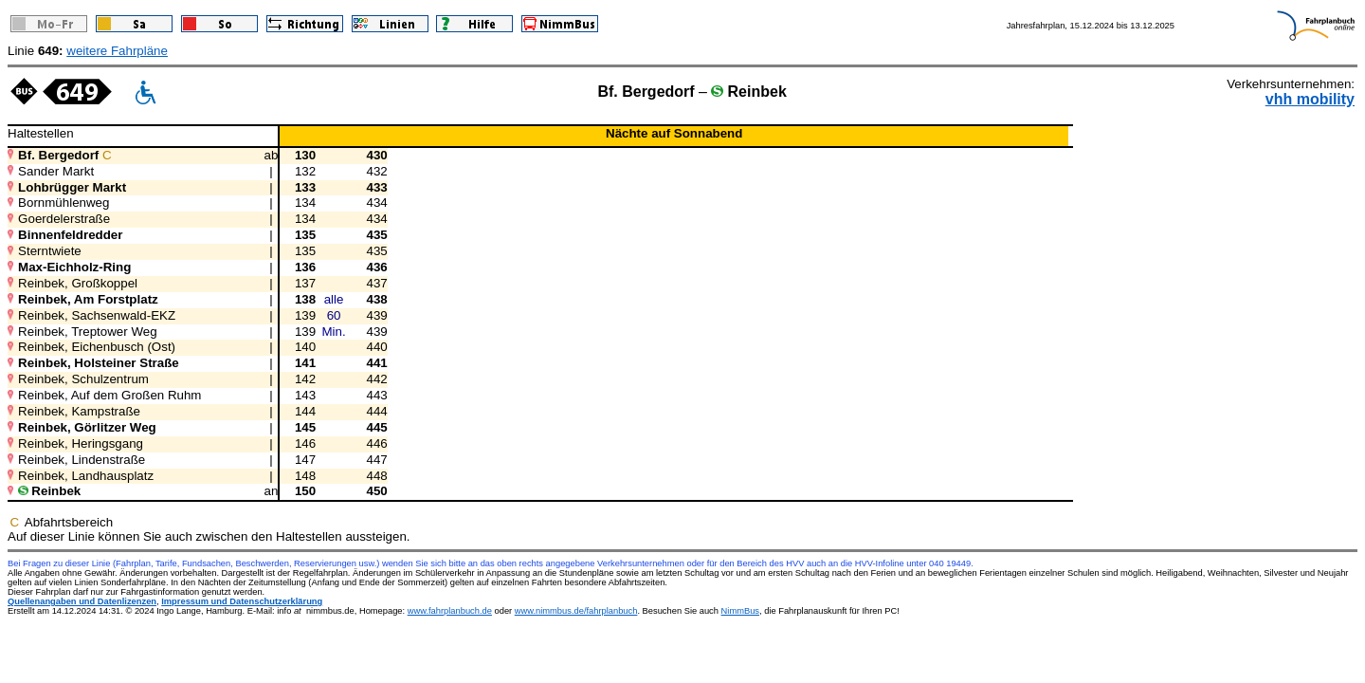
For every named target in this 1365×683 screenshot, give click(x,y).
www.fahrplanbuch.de (450, 611)
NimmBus (740, 611)
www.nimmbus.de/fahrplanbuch (576, 611)
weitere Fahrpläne (117, 51)
